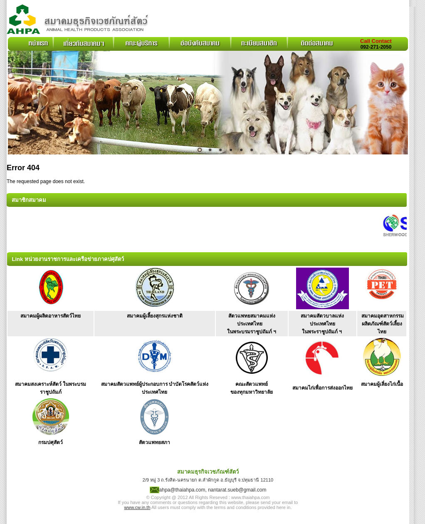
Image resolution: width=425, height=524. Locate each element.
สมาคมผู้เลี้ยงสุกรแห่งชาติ (155, 316)
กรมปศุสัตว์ (50, 442)
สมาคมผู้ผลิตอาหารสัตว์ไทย (50, 316)
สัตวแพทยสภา (154, 442)
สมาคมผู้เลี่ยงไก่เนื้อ (382, 384)
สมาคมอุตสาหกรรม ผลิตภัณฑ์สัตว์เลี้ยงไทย (382, 324)
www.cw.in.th (137, 507)
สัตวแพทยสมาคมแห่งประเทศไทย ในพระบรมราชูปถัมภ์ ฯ (251, 324)
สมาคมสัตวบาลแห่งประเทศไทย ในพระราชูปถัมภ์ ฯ (322, 324)
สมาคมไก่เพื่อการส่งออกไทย (322, 388)
